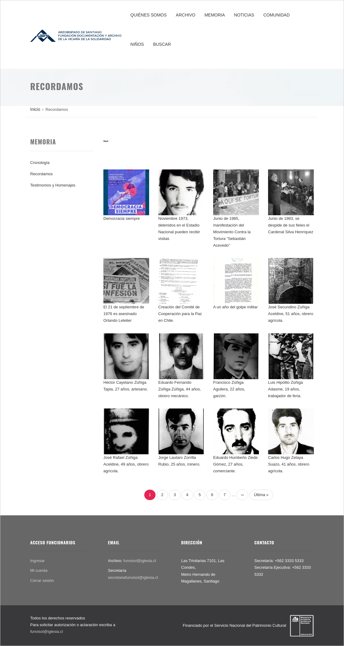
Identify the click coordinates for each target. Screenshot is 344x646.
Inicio (35, 109)
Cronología (40, 162)
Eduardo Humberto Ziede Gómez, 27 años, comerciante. (235, 464)
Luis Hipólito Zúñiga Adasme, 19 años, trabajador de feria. (285, 389)
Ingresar (37, 560)
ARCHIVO (185, 15)
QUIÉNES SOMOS (149, 15)
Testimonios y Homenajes (52, 185)
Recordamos (41, 174)
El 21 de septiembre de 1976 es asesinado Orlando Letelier (123, 314)
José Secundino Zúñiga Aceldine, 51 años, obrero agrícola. (290, 314)
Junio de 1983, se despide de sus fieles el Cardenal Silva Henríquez (290, 225)
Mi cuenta (38, 570)
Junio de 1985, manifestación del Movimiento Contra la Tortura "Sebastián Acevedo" (232, 232)
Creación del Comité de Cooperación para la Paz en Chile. (180, 314)
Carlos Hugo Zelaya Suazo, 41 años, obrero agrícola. (288, 464)
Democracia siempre (121, 218)
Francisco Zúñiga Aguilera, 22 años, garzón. (229, 389)
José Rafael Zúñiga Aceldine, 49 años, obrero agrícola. (126, 464)
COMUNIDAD (276, 15)
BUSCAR (162, 44)
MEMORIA (214, 15)
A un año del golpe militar (235, 307)
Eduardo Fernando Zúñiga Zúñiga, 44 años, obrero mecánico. (179, 389)
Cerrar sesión (42, 580)
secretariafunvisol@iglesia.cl (133, 577)
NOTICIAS (244, 15)
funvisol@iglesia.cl (140, 560)
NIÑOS (137, 44)
